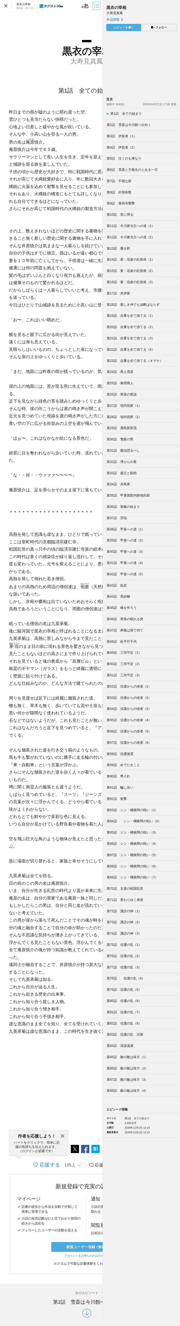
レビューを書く (123, 27)
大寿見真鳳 (114, 13)
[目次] (97, 6)
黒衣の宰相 (116, 7)
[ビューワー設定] (85, 6)
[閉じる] (62, 1136)
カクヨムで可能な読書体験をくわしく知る (87, 1263)
